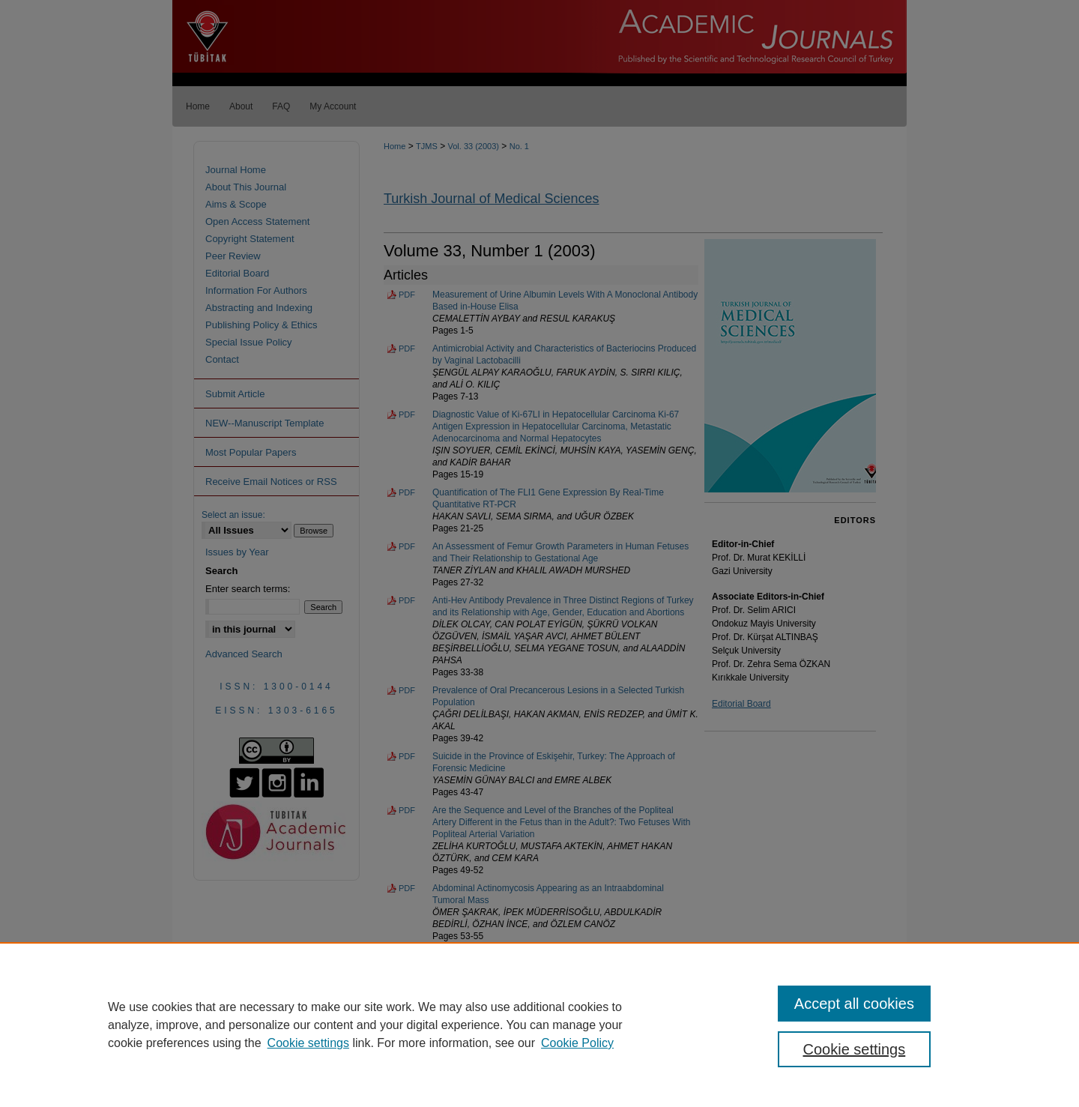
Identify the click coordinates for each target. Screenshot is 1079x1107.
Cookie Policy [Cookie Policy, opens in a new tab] (577, 1043)
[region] (539, 1024)
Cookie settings (308, 1043)
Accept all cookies (854, 1003)
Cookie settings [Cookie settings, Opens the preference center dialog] (854, 1049)
